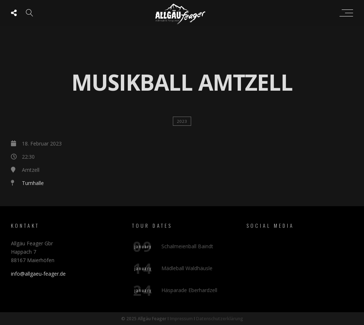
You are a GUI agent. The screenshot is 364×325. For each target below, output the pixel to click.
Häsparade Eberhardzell (189, 290)
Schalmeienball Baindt (187, 246)
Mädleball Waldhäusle (186, 268)
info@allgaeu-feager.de (38, 273)
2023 (182, 121)
